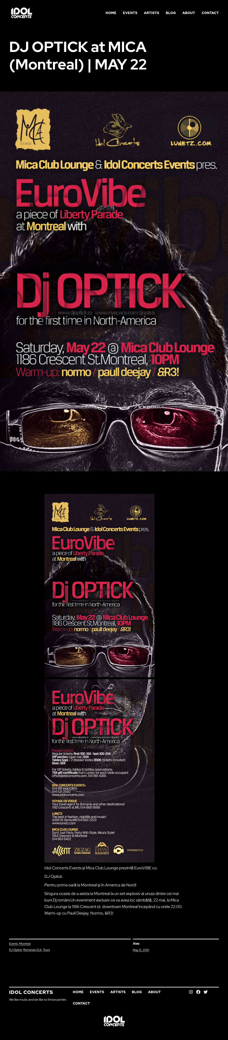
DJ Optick (15, 950)
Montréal (25, 943)
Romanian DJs (32, 950)
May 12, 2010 (141, 950)
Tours (46, 950)
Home (111, 13)
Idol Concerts (31, 992)
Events (13, 943)
